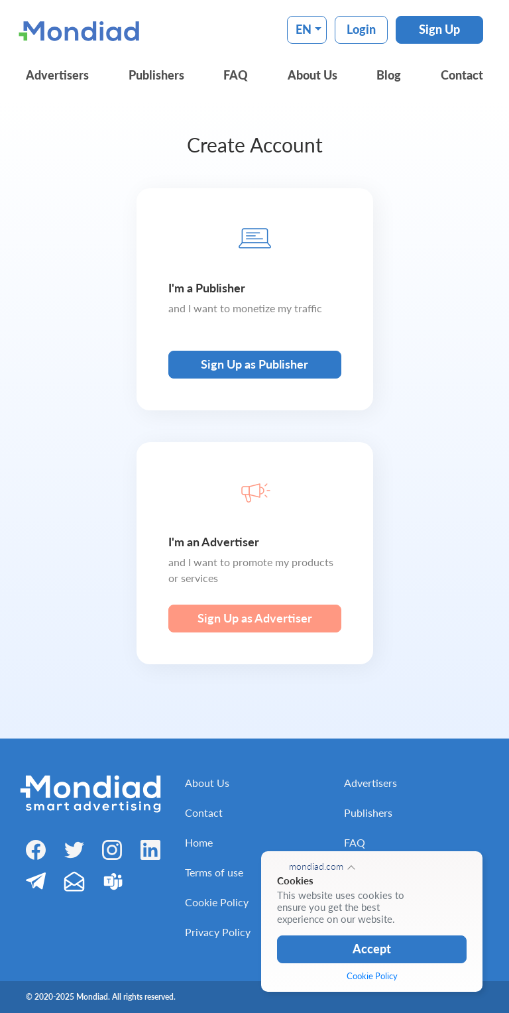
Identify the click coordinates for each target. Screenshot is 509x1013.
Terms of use (214, 872)
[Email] (74, 880)
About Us (312, 75)
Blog (388, 75)
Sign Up (439, 29)
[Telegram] (36, 880)
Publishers (156, 75)
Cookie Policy (217, 902)
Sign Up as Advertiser (255, 618)
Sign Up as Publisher (254, 364)
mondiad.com (316, 866)
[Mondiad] (82, 30)
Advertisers (57, 75)
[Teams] (113, 880)
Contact (462, 75)
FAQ (235, 75)
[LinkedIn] (150, 849)
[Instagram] (112, 849)
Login (361, 29)
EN (303, 29)
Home (199, 842)
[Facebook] (36, 849)
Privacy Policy (218, 931)
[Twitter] (74, 849)
